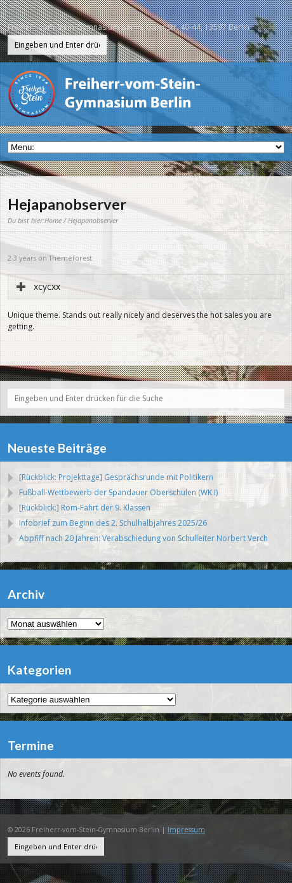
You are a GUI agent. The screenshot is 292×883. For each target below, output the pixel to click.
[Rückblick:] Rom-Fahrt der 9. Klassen (84, 507)
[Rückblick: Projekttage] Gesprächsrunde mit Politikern (116, 477)
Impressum (186, 829)
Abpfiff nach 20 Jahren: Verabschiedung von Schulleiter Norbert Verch (143, 538)
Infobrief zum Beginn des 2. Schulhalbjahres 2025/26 (113, 522)
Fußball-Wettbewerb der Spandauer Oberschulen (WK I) (118, 492)
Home (53, 220)
